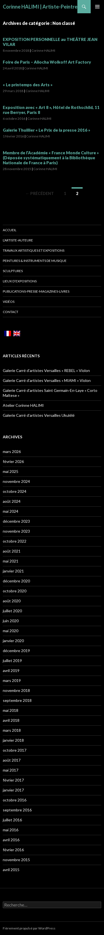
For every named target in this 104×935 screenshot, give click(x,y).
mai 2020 (10, 630)
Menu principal (97, 6)
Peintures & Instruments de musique (35, 261)
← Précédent (40, 193)
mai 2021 (10, 561)
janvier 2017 (13, 790)
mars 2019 (12, 680)
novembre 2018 (16, 690)
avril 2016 (11, 839)
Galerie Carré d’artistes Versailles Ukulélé (39, 415)
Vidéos (8, 301)
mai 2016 (10, 829)
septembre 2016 (17, 810)
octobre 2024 (14, 491)
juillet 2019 (12, 660)
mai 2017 (10, 770)
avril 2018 (11, 720)
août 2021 (12, 551)
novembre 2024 (16, 481)
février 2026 (13, 461)
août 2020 (12, 600)
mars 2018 (12, 730)
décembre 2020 (16, 581)
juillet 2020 (12, 610)
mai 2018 (10, 710)
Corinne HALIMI (43, 50)
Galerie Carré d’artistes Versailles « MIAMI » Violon (47, 380)
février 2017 (13, 780)
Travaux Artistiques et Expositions (33, 250)
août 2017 (12, 760)
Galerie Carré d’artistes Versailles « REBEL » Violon (46, 370)
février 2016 (13, 849)
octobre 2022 (14, 541)
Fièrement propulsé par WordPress (29, 928)
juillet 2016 (12, 819)
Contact (10, 312)
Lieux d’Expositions (20, 281)
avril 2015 (11, 869)
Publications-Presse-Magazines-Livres (36, 291)
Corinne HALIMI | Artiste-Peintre (40, 7)
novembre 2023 (16, 531)
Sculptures (13, 271)
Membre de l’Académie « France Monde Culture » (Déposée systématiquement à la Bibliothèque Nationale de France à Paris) (51, 157)
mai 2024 (10, 511)
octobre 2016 (14, 800)
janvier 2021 (13, 571)
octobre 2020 (14, 590)
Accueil (9, 230)
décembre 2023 (16, 521)
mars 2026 (12, 451)
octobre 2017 (14, 750)
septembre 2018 (17, 700)
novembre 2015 (16, 859)
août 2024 (12, 501)
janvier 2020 (13, 640)
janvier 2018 (13, 740)
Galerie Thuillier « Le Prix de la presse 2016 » (46, 129)
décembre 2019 (16, 650)
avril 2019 (11, 670)
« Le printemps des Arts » (27, 84)
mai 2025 (10, 471)
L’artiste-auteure (18, 240)
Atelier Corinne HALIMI (23, 405)
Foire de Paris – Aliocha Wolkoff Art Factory (47, 61)
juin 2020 (11, 620)
